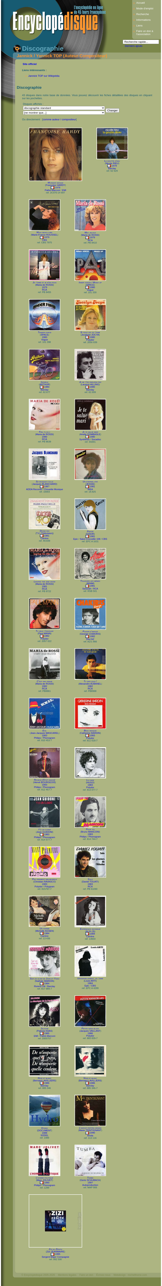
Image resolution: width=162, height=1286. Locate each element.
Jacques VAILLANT (90, 1031)
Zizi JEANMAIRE (55, 1251)
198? (46, 486)
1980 (92, 287)
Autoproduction (90, 1185)
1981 (92, 486)
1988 (44, 1133)
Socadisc (96, 439)
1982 (46, 636)
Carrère (44, 538)
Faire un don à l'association (144, 33)
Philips (37, 738)
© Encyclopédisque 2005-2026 (38, 1275)
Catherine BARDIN (90, 733)
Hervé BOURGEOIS (44, 782)
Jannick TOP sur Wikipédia (43, 75)
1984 (46, 933)
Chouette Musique (53, 489)
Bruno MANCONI (90, 832)
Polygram (50, 886)
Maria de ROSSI (90, 235)
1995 (57, 1254)
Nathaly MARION (45, 981)
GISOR (90, 534)
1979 (114, 166)
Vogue (90, 290)
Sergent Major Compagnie (55, 1257)
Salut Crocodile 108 (90, 539)
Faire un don (86, 1275)
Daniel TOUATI (90, 881)
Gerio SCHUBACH (90, 1180)
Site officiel (30, 64)
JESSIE (90, 484)
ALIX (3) (90, 931)
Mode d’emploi (144, 8)
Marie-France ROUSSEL (45, 235)
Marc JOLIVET (44, 1180)
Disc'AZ (90, 639)
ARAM (90, 583)
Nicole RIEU (112, 163)
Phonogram (49, 738)
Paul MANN (44, 633)
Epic (75, 539)
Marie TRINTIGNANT (90, 1130)
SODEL (44, 1135)
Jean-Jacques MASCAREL (44, 733)
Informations (143, 19)
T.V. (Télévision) (44, 533)
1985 (46, 1033)
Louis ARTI (90, 981)
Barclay (112, 168)
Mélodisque (27, 1282)
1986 (90, 1033)
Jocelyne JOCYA (90, 335)
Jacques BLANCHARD (44, 484)
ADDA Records (34, 489)
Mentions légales (67, 1275)
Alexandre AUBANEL (90, 684)
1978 (57, 187)
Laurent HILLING (90, 384)
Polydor (90, 340)
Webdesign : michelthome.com (130, 1275)
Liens (139, 25)
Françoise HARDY (55, 185)
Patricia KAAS (44, 1031)
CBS (44, 240)
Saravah (86, 588)
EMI (64, 190)
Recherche (142, 14)
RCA (90, 240)
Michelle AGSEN (44, 931)
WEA (90, 489)
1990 (92, 1132)
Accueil (140, 2)
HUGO (90, 782)
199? (90, 1182)
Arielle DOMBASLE (90, 434)
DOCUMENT (44, 1130)
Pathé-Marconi (52, 190)
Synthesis (84, 439)
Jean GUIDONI (44, 832)
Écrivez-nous (103, 1275)
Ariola (90, 1135)
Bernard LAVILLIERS (45, 1080)
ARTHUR (44, 384)
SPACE (90, 285)
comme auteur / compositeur (59, 119)
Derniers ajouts (133, 45)
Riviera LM (39, 986)
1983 (44, 735)
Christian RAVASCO (44, 881)
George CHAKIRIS (90, 634)
